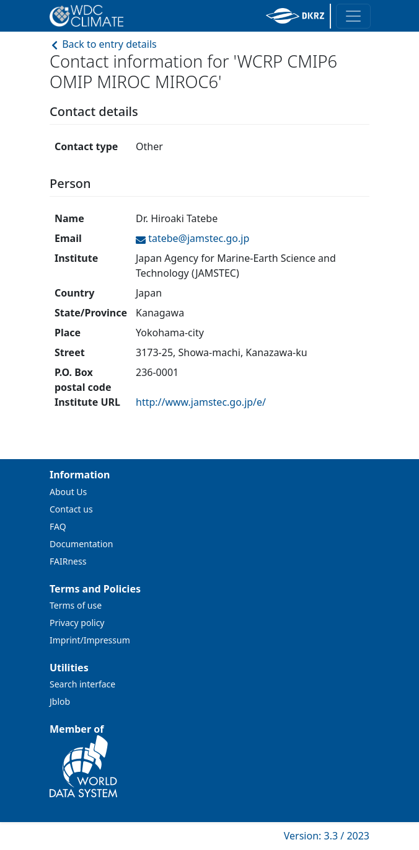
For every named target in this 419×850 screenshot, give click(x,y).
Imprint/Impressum (90, 640)
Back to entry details (103, 44)
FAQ (58, 526)
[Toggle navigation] (353, 16)
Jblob (60, 701)
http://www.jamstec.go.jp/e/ (201, 402)
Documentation (81, 544)
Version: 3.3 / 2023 (326, 836)
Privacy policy (77, 623)
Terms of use (76, 605)
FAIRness (68, 561)
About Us (68, 492)
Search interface (82, 684)
